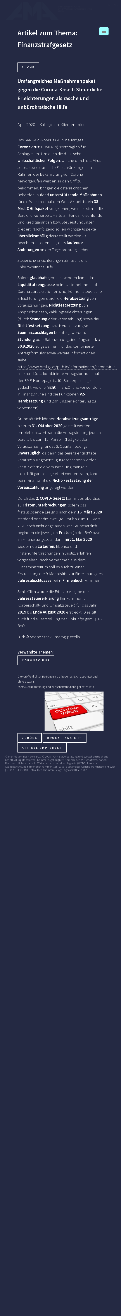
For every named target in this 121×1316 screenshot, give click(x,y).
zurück (29, 738)
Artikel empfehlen (42, 748)
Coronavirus (36, 660)
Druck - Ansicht (64, 738)
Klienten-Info (72, 124)
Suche (28, 67)
